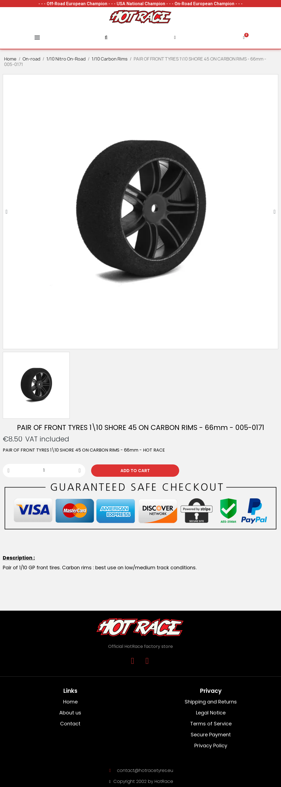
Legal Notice (211, 712)
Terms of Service (211, 723)
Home (70, 701)
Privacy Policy (210, 745)
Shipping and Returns (211, 701)
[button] (6, 211)
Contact (70, 723)
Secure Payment (211, 734)
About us (70, 712)
